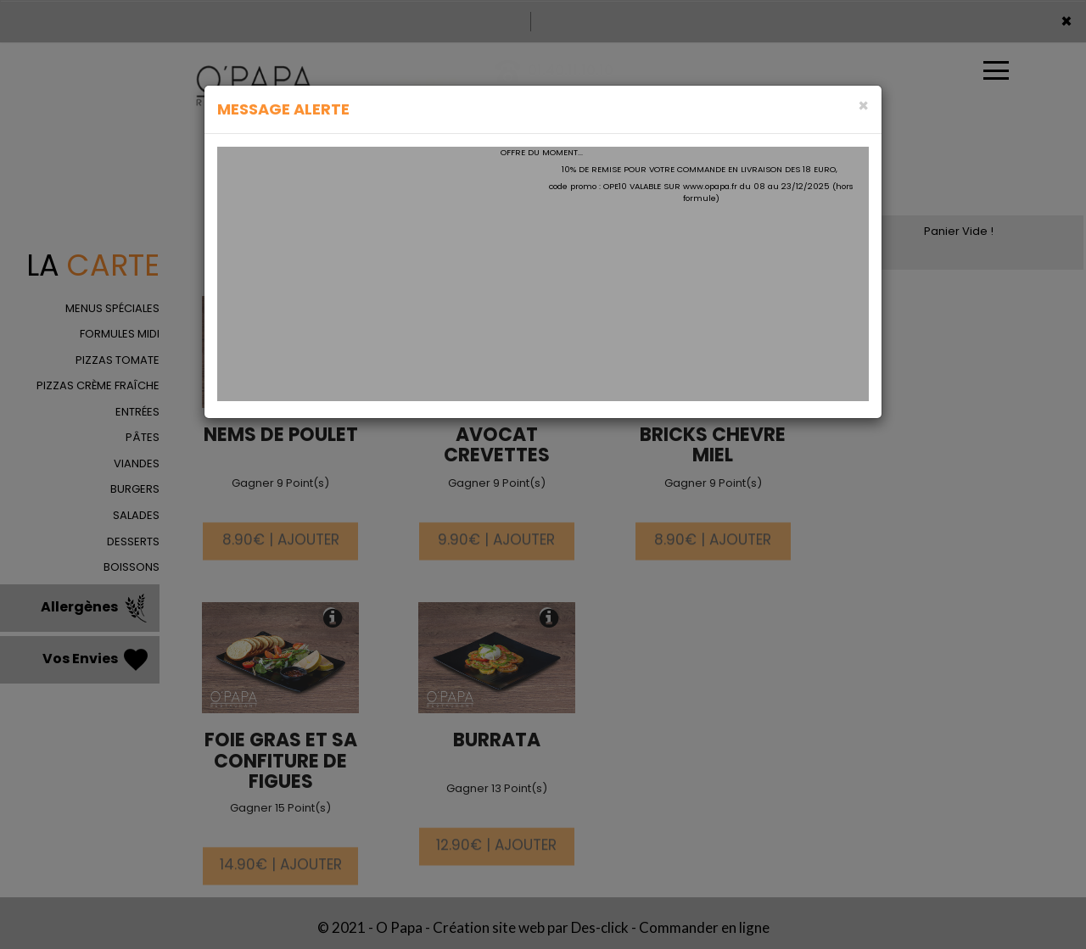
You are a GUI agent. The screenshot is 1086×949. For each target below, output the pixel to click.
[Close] (863, 105)
